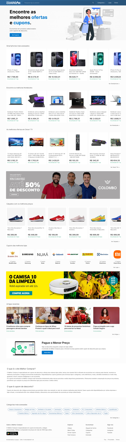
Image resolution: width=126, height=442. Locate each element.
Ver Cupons (15, 35)
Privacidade (111, 439)
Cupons (88, 432)
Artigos (70, 428)
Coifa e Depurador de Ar (94, 413)
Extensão (88, 435)
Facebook (110, 428)
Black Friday (71, 430)
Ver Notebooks (115, 125)
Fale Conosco (72, 435)
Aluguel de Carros (91, 428)
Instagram (110, 430)
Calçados (67, 409)
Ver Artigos (116, 334)
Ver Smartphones (114, 83)
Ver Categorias (115, 417)
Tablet (67, 413)
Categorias (89, 430)
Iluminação (58, 409)
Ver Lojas (116, 267)
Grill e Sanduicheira (77, 413)
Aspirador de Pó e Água (39, 413)
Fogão (106, 413)
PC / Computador (87, 409)
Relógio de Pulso (30, 409)
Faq (105, 439)
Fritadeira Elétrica (23, 413)
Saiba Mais (47, 352)
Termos (117, 439)
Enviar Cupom (72, 432)
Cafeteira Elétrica (101, 409)
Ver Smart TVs (115, 167)
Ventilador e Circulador (44, 409)
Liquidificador (113, 409)
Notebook (76, 409)
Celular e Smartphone (15, 409)
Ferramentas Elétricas (55, 413)
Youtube (109, 432)
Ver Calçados (115, 241)
